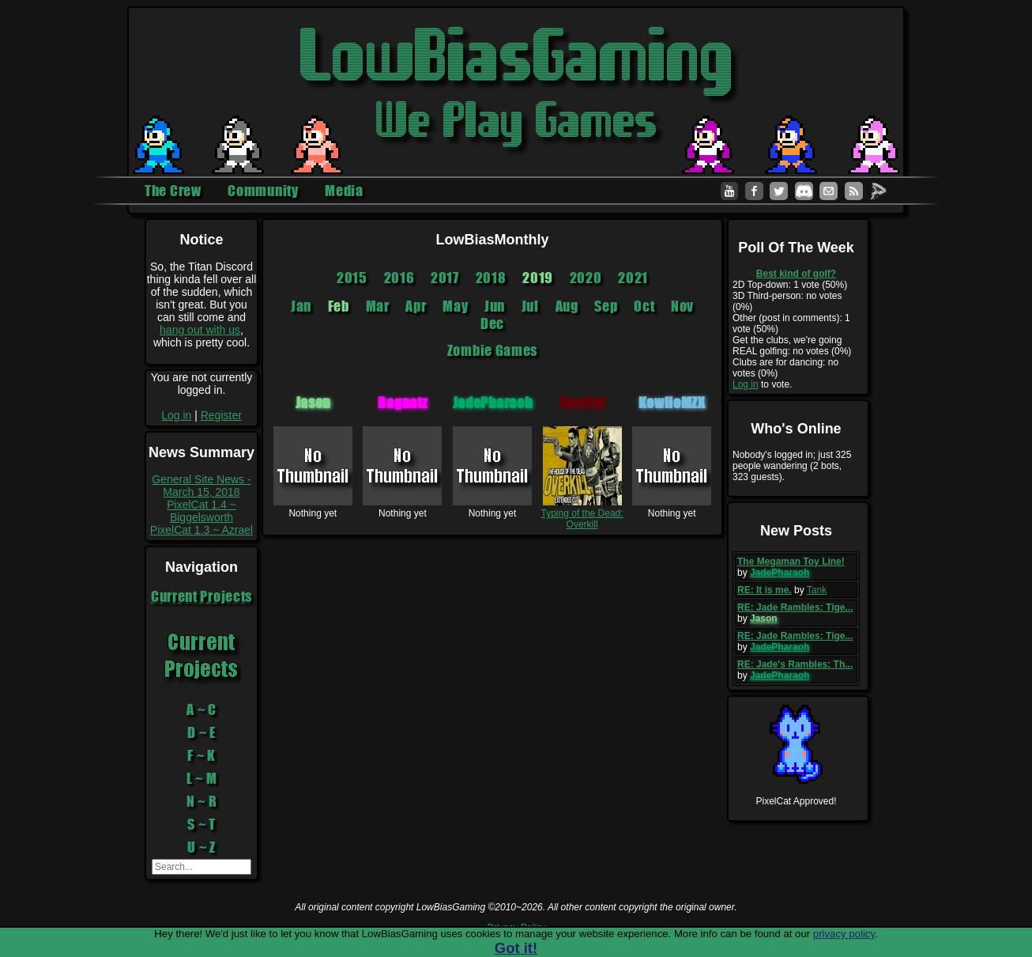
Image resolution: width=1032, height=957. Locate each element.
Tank (817, 590)
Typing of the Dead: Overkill (582, 513)
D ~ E (201, 732)
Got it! (516, 948)
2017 (445, 277)
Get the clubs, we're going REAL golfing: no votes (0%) (792, 346)
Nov (682, 306)
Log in (176, 415)
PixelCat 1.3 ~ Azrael (201, 530)
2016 (399, 277)
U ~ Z (201, 847)
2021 (633, 277)
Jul (530, 306)
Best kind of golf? (796, 273)
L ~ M (201, 778)
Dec (492, 323)
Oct (644, 306)
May (455, 306)
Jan (301, 306)
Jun (494, 306)
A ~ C (201, 709)
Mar (378, 306)
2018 (491, 277)
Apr (415, 306)
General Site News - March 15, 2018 (201, 485)
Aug (567, 306)
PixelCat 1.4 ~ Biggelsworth (201, 511)
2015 (352, 277)
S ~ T (201, 824)
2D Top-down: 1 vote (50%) (790, 284)
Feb (338, 306)
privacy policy (844, 934)
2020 (586, 277)
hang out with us (200, 329)
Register (221, 415)
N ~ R (201, 801)
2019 (537, 277)
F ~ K (201, 755)
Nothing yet (312, 508)
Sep (605, 306)
